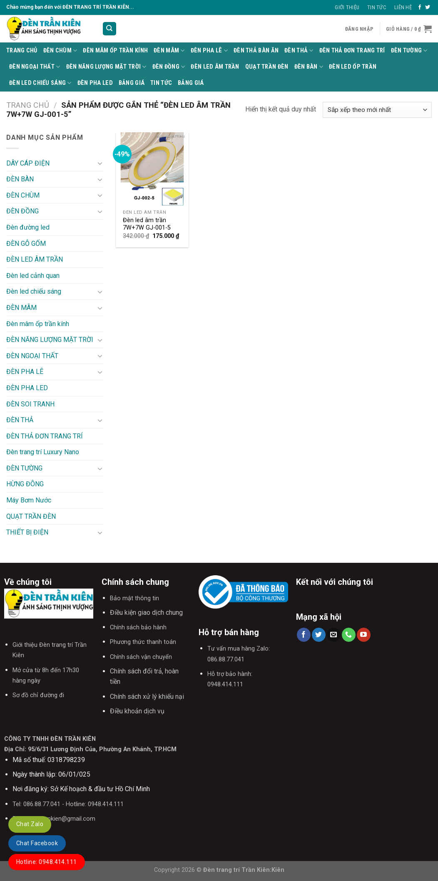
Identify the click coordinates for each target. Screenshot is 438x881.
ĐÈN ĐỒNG (168, 67)
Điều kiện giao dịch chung (146, 612)
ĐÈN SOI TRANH (30, 404)
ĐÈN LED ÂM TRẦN (215, 66)
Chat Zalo (29, 824)
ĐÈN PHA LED (95, 83)
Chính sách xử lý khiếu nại (147, 696)
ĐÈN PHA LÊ (209, 50)
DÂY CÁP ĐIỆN (28, 163)
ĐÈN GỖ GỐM (26, 243)
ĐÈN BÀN (309, 67)
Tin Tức (376, 7)
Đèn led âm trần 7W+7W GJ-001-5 (147, 224)
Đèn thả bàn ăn (256, 50)
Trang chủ (27, 105)
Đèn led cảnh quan (33, 276)
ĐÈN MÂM (169, 50)
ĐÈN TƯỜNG (409, 50)
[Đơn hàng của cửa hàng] (377, 110)
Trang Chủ (21, 50)
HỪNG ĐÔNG (25, 484)
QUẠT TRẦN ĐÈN (267, 66)
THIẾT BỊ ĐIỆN (27, 532)
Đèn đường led (28, 227)
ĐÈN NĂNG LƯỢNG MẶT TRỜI (106, 67)
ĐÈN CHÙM (60, 50)
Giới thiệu (347, 7)
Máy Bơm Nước (28, 500)
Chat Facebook (37, 843)
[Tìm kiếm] (110, 29)
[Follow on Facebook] (419, 7)
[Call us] (349, 635)
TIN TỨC (161, 83)
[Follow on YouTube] (364, 635)
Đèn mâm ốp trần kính (115, 50)
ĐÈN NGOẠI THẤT (34, 67)
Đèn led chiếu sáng (40, 83)
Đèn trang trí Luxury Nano (42, 452)
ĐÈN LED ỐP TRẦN (352, 66)
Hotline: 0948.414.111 (46, 862)
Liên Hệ (403, 7)
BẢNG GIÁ (131, 83)
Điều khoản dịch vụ (137, 711)
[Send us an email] (334, 635)
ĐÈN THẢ (299, 50)
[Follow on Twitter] (427, 7)
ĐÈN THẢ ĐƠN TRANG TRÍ (352, 50)
